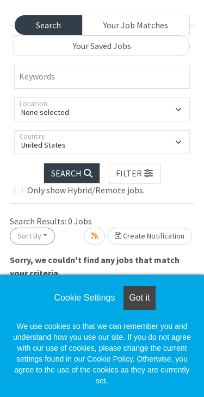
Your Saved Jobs (102, 45)
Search (48, 25)
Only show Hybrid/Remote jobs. (86, 190)
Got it (139, 297)
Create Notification (149, 236)
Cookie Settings (84, 297)
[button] (135, 173)
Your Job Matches (135, 25)
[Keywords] (102, 77)
